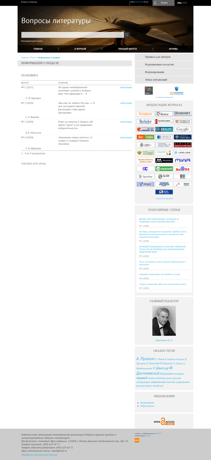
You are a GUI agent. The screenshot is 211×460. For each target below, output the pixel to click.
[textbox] (72, 35)
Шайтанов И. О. (164, 340)
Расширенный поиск (31, 40)
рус (185, 2)
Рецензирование (154, 72)
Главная (38, 48)
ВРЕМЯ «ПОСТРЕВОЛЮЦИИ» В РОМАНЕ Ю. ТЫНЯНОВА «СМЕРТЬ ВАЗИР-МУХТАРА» (159, 220)
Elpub (148, 436)
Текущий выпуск (127, 48)
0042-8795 (138, 2)
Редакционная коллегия (159, 64)
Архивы (173, 48)
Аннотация (126, 87)
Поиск (33, 57)
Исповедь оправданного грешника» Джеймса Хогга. (162, 234)
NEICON (158, 433)
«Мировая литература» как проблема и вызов (159, 274)
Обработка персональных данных (39, 454)
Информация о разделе (49, 57)
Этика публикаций (156, 80)
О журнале (80, 48)
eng (179, 2)
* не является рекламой (164, 97)
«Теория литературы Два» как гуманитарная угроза (162, 284)
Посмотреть (147, 402)
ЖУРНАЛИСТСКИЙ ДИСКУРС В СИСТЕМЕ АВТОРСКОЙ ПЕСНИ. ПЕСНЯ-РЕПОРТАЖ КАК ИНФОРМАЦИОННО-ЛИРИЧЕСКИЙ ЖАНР (162, 249)
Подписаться (147, 406)
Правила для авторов (158, 57)
